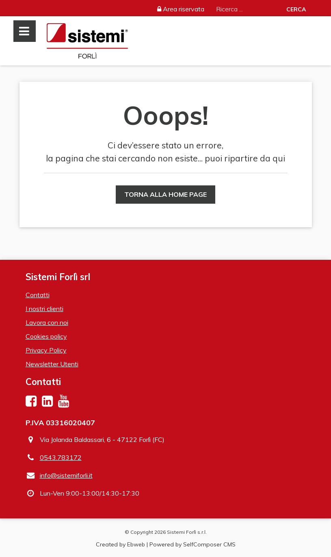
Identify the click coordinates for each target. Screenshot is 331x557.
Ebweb (136, 544)
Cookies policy (46, 336)
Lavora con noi (47, 322)
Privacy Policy (46, 350)
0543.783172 (61, 457)
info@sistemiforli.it (66, 475)
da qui (272, 158)
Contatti (38, 295)
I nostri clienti (44, 309)
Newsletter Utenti (52, 364)
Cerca (296, 9)
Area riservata (180, 9)
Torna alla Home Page (165, 194)
